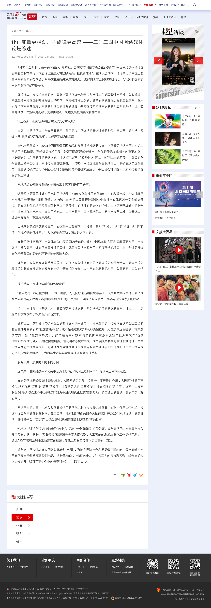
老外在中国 (91, 5)
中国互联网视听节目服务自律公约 (21, 598)
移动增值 (59, 567)
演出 (86, 17)
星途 (117, 17)
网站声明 (115, 567)
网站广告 (94, 567)
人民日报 (49, 56)
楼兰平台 (163, 5)
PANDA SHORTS (180, 5)
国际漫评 (38, 5)
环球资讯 (45, 567)
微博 (183, 17)
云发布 (79, 572)
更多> (197, 31)
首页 (9, 5)
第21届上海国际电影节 (166, 212)
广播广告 (80, 567)
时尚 (106, 17)
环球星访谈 (141, 17)
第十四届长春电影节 (165, 217)
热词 (156, 17)
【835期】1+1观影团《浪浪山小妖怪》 (191, 155)
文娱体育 (150, 5)
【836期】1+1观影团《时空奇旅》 (191, 120)
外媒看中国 (105, 5)
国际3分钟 (63, 5)
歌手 (101, 299)
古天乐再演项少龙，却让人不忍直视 (191, 137)
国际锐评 (50, 5)
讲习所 (27, 5)
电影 (65, 17)
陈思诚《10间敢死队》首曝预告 (171, 304)
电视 (75, 17)
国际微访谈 (76, 5)
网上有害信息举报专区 (121, 572)
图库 (127, 17)
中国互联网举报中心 (18, 589)
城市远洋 (119, 5)
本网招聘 (24, 567)
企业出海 (135, 5)
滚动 (55, 17)
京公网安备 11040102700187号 (127, 598)
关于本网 (11, 567)
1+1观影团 (170, 17)
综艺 (96, 17)
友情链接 (129, 567)
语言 (18, 5)
